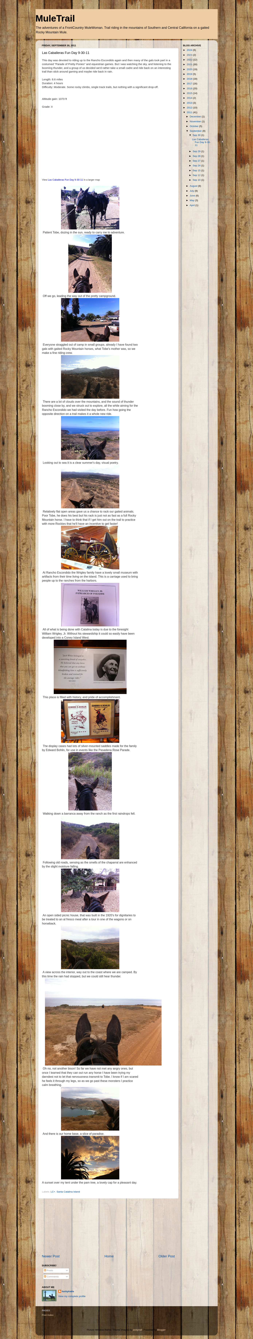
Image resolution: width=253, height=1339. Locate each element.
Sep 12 (197, 175)
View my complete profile (72, 1296)
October (194, 126)
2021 (190, 64)
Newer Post (51, 1256)
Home (109, 1256)
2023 (190, 55)
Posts (48, 1270)
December (196, 116)
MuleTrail (55, 18)
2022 (190, 59)
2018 (190, 78)
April (192, 205)
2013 (190, 102)
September (196, 131)
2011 (190, 112)
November (196, 121)
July (192, 190)
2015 (190, 93)
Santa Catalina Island (68, 1191)
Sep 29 (197, 151)
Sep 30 (197, 135)
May (192, 200)
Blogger (161, 1329)
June (193, 195)
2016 (190, 88)
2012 (190, 107)
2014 (190, 98)
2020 (190, 69)
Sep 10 (197, 180)
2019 (190, 74)
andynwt (137, 1329)
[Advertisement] (108, 1226)
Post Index (48, 1315)
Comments (51, 1276)
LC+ (53, 1191)
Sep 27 (197, 160)
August (194, 186)
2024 (190, 50)
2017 (190, 83)
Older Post (166, 1256)
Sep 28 (197, 156)
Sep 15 (197, 170)
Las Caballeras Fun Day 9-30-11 (65, 179)
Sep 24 (197, 165)
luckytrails (68, 1291)
